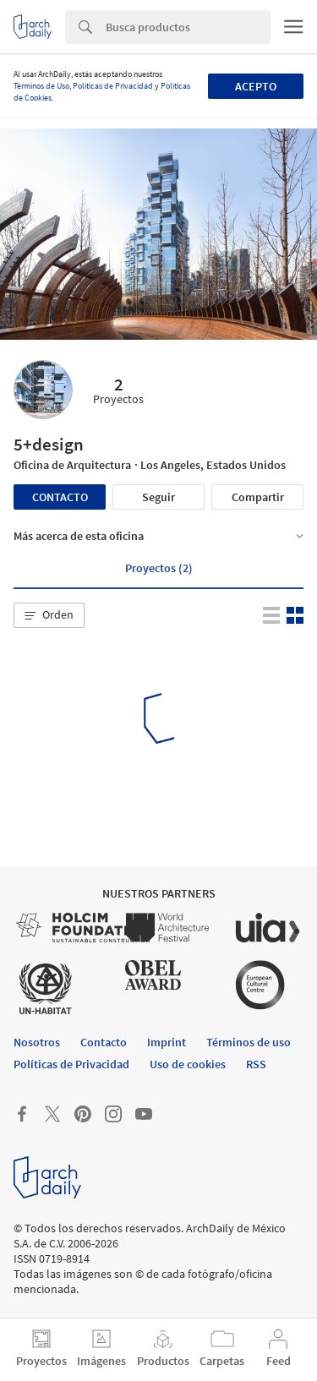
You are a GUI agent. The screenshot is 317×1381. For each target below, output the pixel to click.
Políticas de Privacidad (113, 85)
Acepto (255, 86)
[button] (49, 615)
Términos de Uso (41, 85)
